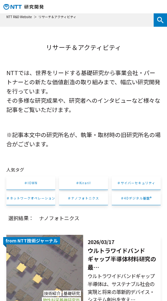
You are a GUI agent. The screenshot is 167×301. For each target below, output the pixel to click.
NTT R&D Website (19, 16)
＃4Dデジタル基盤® (136, 198)
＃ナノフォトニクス (83, 198)
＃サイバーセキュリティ (136, 182)
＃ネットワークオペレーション (30, 198)
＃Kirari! (83, 182)
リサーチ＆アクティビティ (57, 16)
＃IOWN (30, 182)
